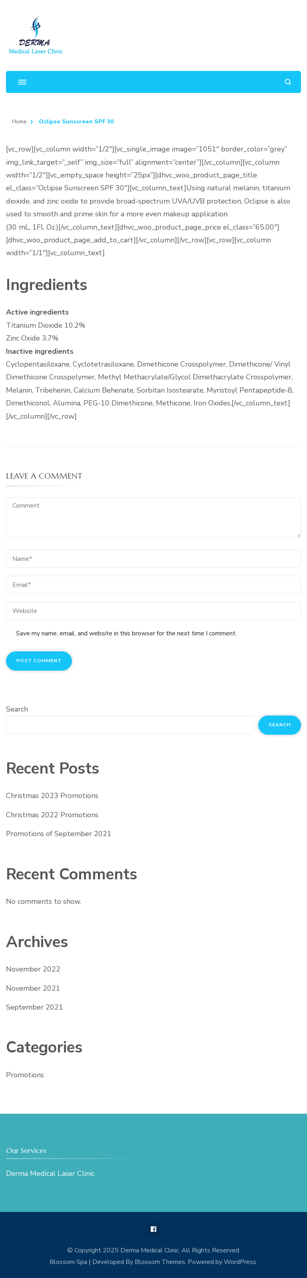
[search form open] (288, 82)
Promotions (25, 1075)
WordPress (240, 1262)
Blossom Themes (160, 1262)
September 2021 (34, 1007)
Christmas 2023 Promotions (52, 795)
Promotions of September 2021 (59, 834)
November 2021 (33, 988)
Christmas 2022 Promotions (52, 815)
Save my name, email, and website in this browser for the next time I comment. (126, 633)
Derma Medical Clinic (149, 1250)
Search (17, 709)
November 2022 (33, 969)
